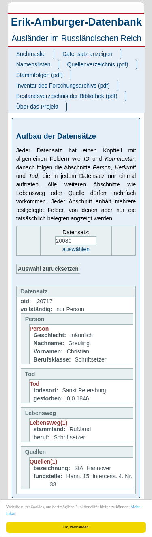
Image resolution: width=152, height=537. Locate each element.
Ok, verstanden (75, 527)
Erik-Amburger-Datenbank (76, 22)
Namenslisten (33, 64)
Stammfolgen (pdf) (39, 75)
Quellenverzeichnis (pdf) (97, 64)
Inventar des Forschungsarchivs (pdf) (63, 85)
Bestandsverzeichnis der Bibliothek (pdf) (67, 96)
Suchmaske (31, 54)
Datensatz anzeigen (87, 54)
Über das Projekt (37, 106)
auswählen (76, 249)
